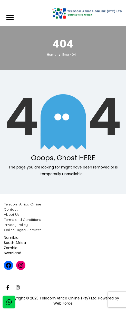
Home (51, 54)
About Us (12, 214)
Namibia (11, 237)
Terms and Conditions (22, 219)
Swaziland (12, 253)
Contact (11, 209)
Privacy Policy (16, 224)
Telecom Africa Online (22, 204)
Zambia (10, 247)
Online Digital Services (23, 230)
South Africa (15, 242)
